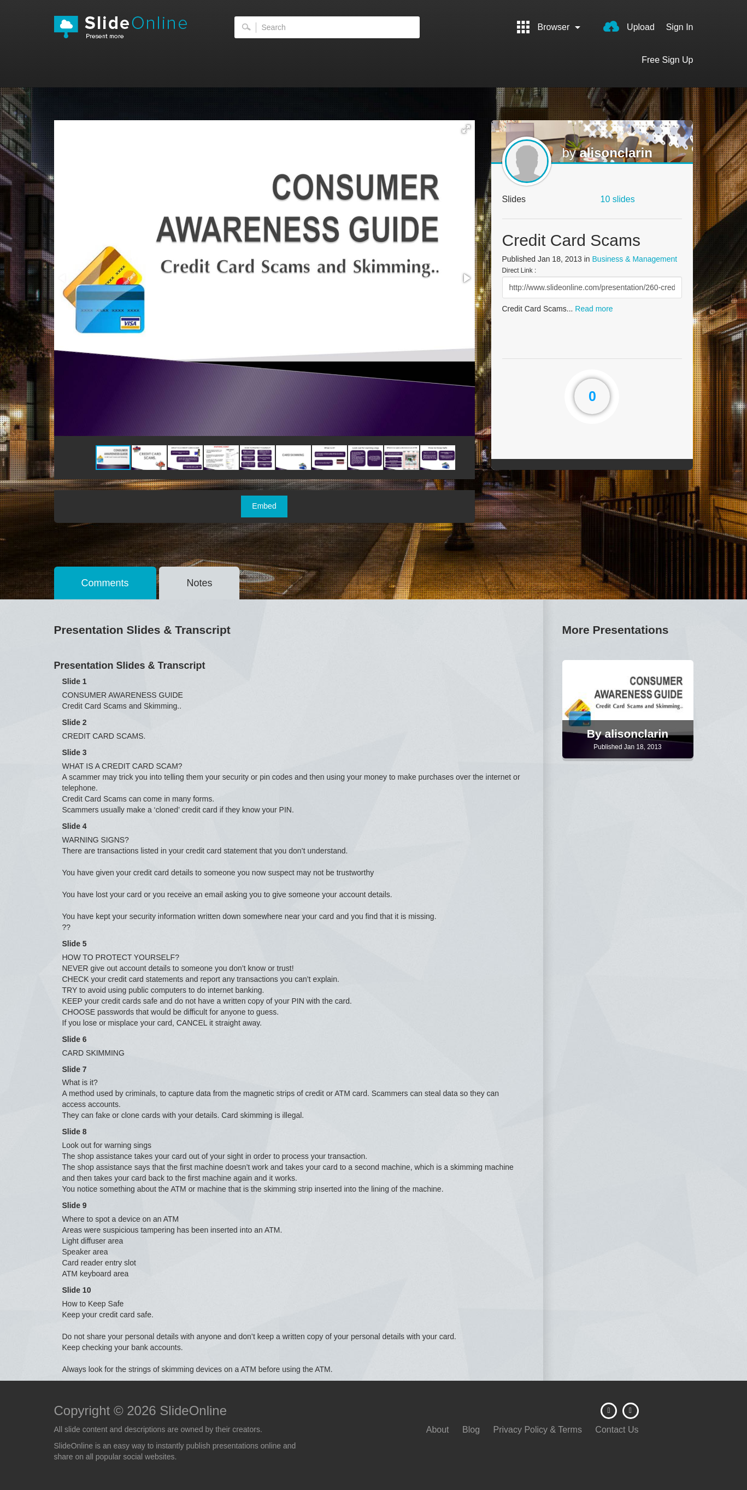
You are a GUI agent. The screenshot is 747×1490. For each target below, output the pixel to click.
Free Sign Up (667, 59)
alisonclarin (616, 152)
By (596, 733)
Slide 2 (74, 722)
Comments (105, 583)
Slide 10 (76, 1290)
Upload (629, 26)
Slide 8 (74, 1131)
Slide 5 (74, 943)
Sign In (679, 27)
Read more (594, 308)
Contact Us (616, 1429)
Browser (548, 27)
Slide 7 (74, 1069)
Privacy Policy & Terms (537, 1429)
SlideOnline (128, 27)
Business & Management (635, 259)
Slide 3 (74, 752)
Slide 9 (74, 1205)
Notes (199, 583)
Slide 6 (74, 1039)
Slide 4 (74, 826)
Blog (471, 1429)
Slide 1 (74, 681)
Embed (264, 506)
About (437, 1429)
